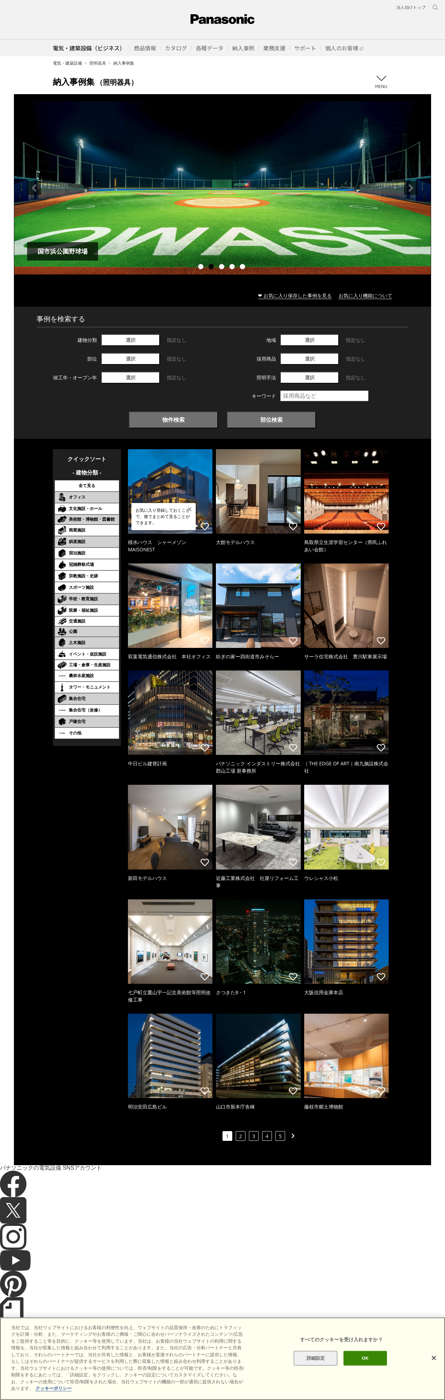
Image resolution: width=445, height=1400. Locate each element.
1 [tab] (201, 267)
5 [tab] (243, 267)
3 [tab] (222, 267)
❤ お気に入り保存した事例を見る (295, 295)
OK (365, 1358)
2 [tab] (212, 267)
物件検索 (173, 419)
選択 (131, 340)
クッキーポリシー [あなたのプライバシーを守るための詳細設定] (53, 1388)
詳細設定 (316, 1358)
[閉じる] (434, 1358)
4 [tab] (232, 267)
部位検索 (271, 419)
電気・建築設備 (67, 63)
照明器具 (97, 63)
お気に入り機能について (365, 295)
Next (411, 188)
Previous (34, 188)
